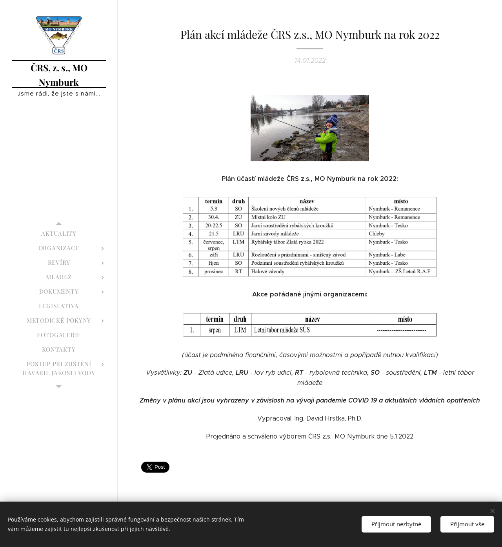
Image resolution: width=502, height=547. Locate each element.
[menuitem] (58, 233)
